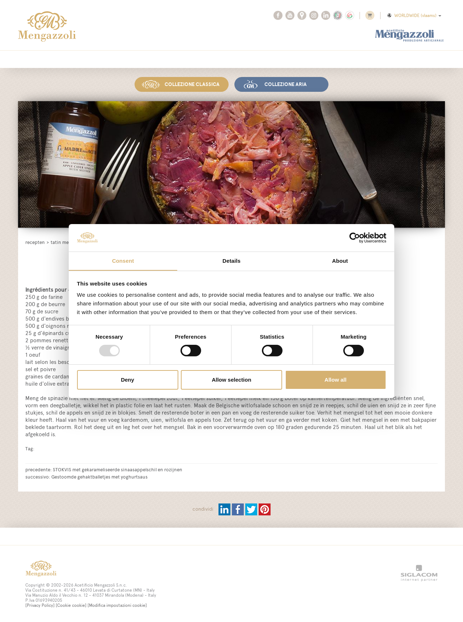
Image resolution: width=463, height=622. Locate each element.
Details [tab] (231, 261)
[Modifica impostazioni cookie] (117, 605)
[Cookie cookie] (71, 605)
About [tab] (340, 261)
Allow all (335, 380)
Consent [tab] (123, 261)
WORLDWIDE (413, 15)
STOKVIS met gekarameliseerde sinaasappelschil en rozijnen (117, 469)
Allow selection (231, 380)
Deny (127, 380)
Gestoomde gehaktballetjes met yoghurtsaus (99, 476)
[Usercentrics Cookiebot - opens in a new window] (354, 237)
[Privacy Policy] (40, 605)
